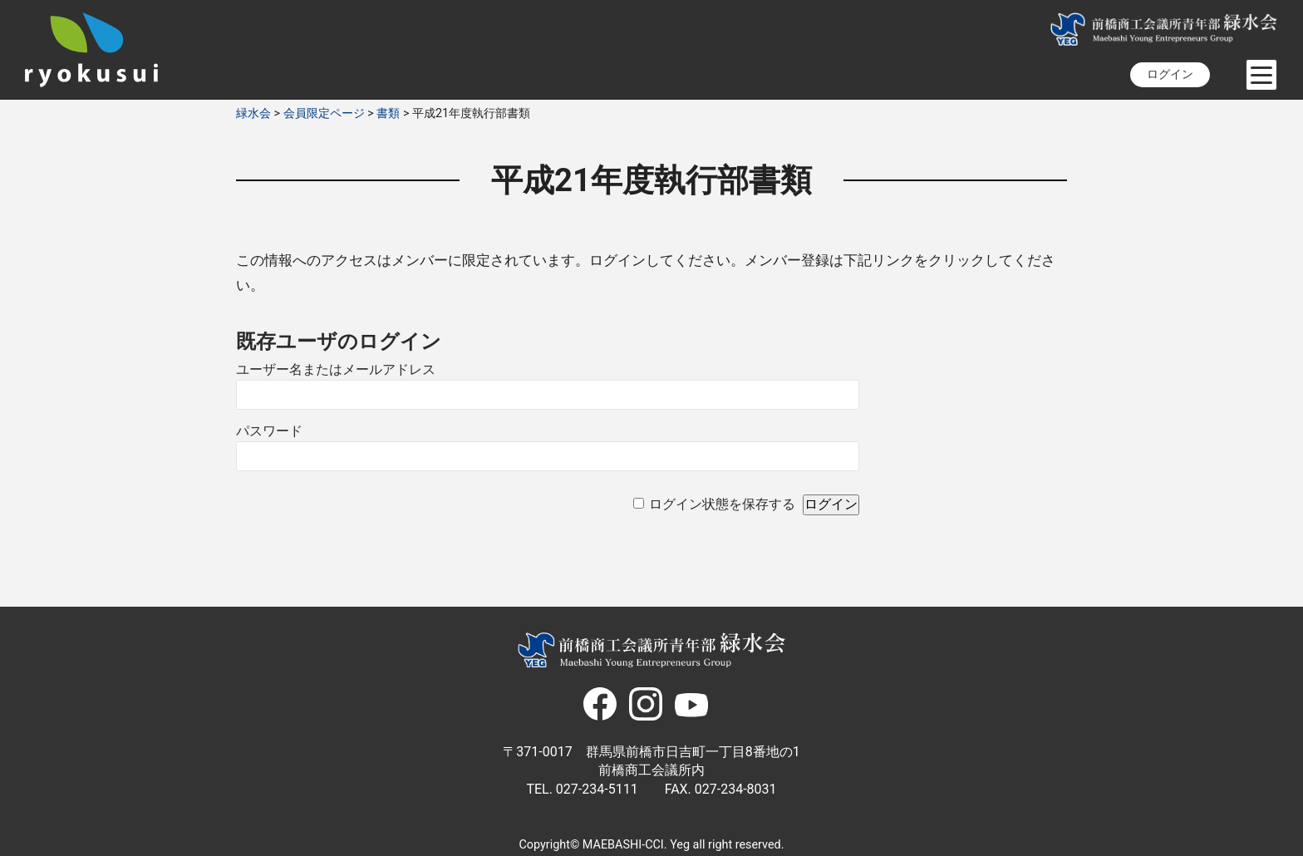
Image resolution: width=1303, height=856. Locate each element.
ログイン (1170, 74)
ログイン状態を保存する (722, 504)
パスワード (269, 431)
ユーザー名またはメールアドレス (335, 369)
